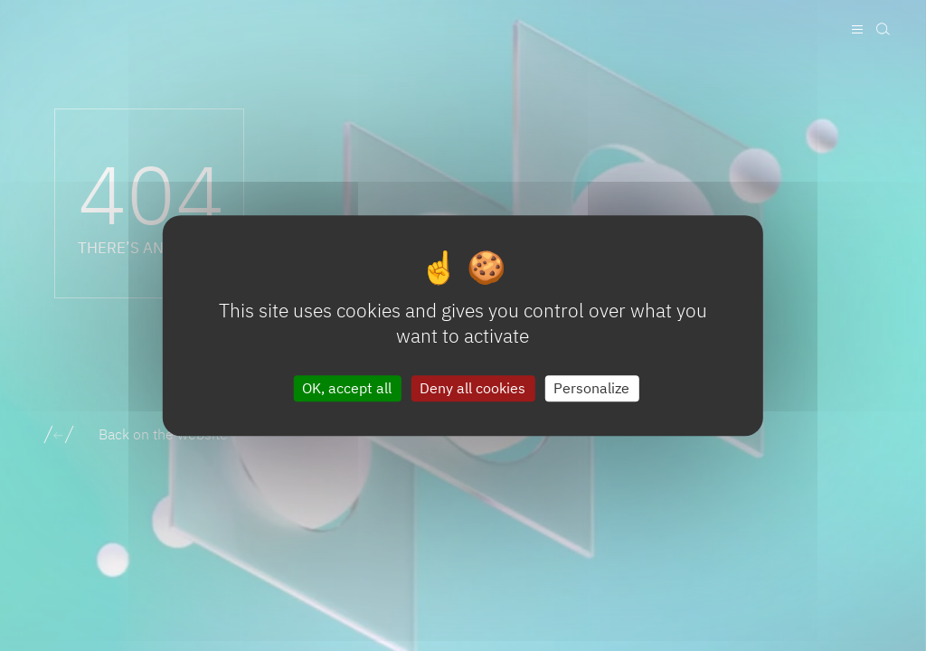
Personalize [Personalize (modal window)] (591, 388)
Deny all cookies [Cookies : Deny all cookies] (472, 388)
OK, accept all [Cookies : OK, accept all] (347, 388)
